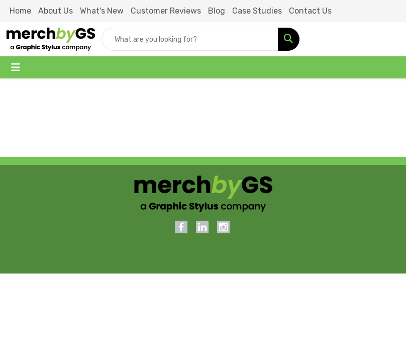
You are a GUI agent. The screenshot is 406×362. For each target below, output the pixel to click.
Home (20, 11)
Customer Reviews (166, 11)
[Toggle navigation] (15, 67)
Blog (216, 11)
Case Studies (257, 11)
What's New (102, 11)
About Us (55, 11)
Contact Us (310, 11)
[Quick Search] (190, 39)
